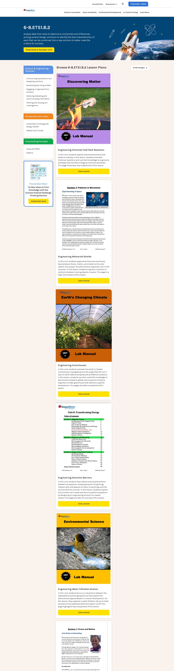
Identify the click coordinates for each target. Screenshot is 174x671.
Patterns (29, 153)
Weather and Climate (34, 131)
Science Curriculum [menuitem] (72, 12)
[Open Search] (122, 4)
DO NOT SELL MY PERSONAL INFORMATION (113, 668)
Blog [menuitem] (74, 637)
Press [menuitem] (55, 640)
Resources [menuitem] (110, 4)
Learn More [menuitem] (144, 12)
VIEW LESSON (71, 172)
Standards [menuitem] (57, 656)
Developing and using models (38, 85)
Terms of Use (145, 668)
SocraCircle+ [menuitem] (97, 4)
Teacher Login (138, 4)
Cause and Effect (33, 149)
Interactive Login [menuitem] (59, 637)
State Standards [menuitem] (90, 12)
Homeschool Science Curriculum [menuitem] (66, 653)
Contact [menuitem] (76, 632)
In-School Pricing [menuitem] (130, 12)
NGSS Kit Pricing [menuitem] (59, 634)
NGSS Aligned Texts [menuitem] (60, 650)
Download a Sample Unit (39, 49)
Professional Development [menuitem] (110, 12)
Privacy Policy (135, 668)
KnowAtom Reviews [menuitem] (60, 642)
